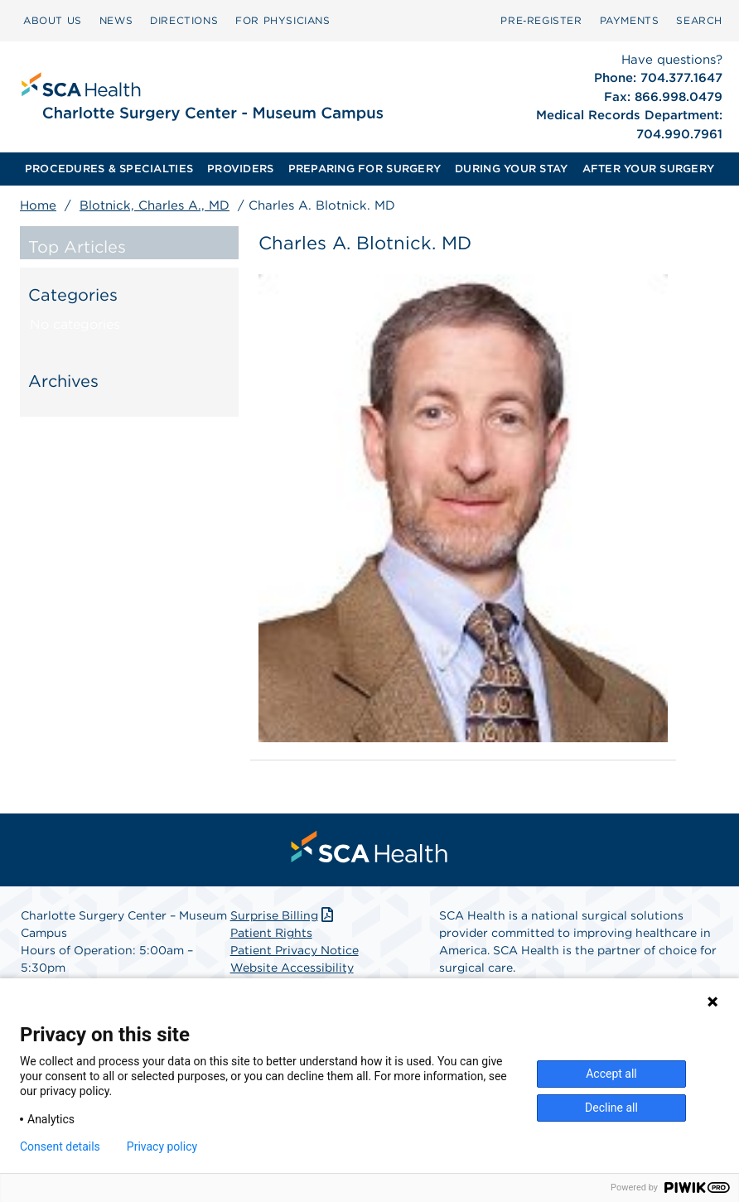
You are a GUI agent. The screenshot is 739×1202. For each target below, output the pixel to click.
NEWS (116, 20)
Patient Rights (271, 932)
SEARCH (699, 20)
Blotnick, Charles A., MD (154, 205)
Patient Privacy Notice (294, 950)
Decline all (611, 1107)
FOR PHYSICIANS (282, 20)
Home (38, 205)
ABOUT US (52, 20)
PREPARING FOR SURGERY (364, 168)
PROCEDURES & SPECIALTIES (109, 168)
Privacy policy (162, 1146)
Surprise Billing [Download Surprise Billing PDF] (283, 915)
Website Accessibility (292, 967)
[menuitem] (53, 20)
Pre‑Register (541, 20)
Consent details (60, 1146)
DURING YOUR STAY (511, 168)
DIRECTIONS (184, 20)
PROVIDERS (240, 168)
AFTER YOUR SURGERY (648, 168)
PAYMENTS (629, 20)
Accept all (611, 1073)
